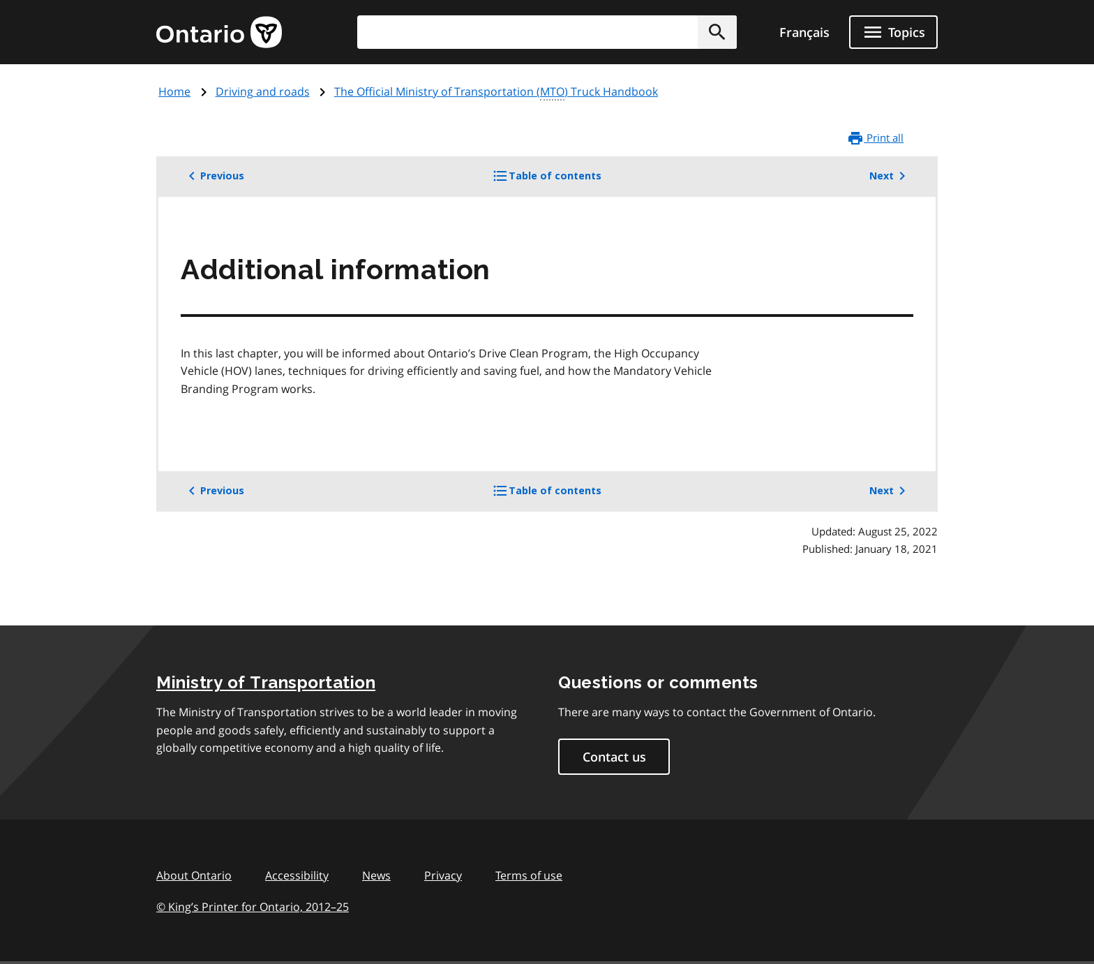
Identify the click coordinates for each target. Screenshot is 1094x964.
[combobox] (547, 32)
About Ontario (194, 875)
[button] (717, 32)
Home (174, 91)
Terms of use (528, 875)
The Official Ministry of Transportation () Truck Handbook (496, 92)
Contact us (614, 756)
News (376, 875)
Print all (875, 138)
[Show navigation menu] (893, 32)
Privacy (443, 875)
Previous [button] (213, 176)
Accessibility (297, 875)
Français (804, 32)
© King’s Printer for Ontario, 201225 (252, 906)
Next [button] (890, 176)
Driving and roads (263, 91)
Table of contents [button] (570, 181)
